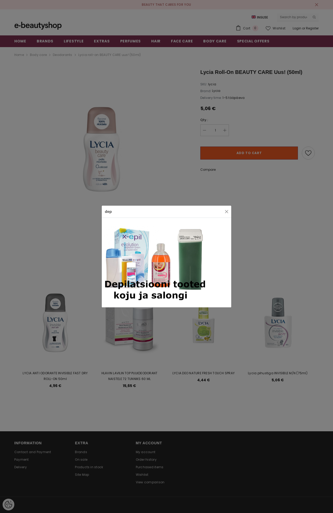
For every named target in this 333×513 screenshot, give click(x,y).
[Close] (226, 211)
